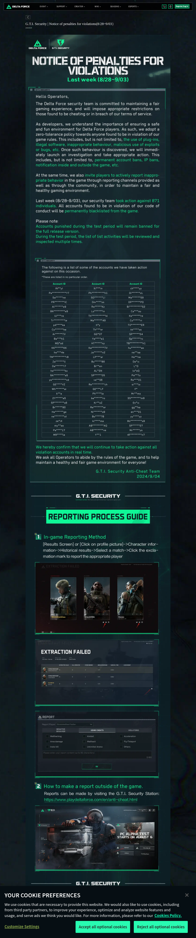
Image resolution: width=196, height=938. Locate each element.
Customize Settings (22, 926)
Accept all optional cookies (103, 926)
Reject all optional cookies (161, 926)
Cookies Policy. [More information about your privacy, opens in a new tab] (168, 915)
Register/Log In (182, 6)
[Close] (187, 895)
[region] (98, 912)
